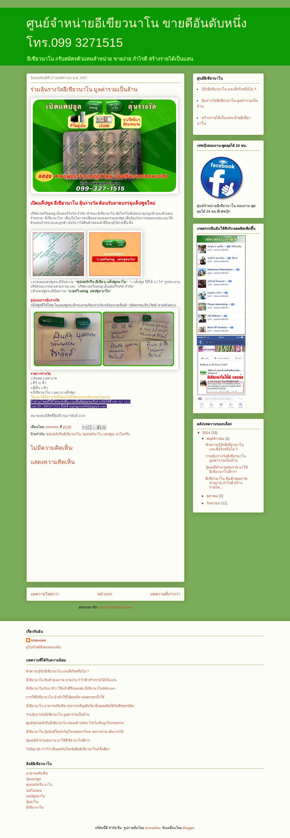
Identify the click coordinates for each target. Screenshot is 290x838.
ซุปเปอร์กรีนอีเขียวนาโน (63, 434)
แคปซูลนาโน (35, 796)
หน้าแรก (105, 594)
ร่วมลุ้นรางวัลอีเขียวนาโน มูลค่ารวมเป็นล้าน (226, 458)
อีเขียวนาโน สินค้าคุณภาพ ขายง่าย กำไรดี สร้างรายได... (226, 482)
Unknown (38, 640)
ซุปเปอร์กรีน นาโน (39, 785)
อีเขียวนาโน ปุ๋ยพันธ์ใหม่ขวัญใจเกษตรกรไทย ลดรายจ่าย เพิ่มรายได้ (75, 732)
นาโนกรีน (123, 434)
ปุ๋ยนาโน (32, 802)
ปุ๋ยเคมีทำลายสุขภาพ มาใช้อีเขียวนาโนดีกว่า (227, 469)
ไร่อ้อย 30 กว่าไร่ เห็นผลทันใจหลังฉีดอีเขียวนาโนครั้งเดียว (68, 749)
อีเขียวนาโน (35, 807)
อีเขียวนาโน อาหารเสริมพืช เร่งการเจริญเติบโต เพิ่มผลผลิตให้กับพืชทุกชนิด (80, 706)
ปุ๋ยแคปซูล (33, 779)
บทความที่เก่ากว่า (165, 594)
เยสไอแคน (34, 790)
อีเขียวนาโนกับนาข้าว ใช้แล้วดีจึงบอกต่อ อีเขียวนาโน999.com (70, 688)
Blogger (188, 828)
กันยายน (214, 503)
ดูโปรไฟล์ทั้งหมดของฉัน (43, 647)
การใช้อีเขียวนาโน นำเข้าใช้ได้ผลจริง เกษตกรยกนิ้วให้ (65, 697)
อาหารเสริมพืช (37, 773)
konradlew (152, 828)
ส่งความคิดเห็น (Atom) (115, 607)
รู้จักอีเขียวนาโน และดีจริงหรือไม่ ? (229, 89)
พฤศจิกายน (216, 439)
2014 (206, 433)
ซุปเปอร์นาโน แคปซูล (98, 434)
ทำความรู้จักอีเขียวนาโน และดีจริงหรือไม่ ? (225, 447)
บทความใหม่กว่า (44, 594)
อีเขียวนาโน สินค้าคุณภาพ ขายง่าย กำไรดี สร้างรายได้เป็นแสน (71, 680)
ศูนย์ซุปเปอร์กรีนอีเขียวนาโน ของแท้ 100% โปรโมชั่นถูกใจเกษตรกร (75, 723)
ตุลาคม (213, 496)
